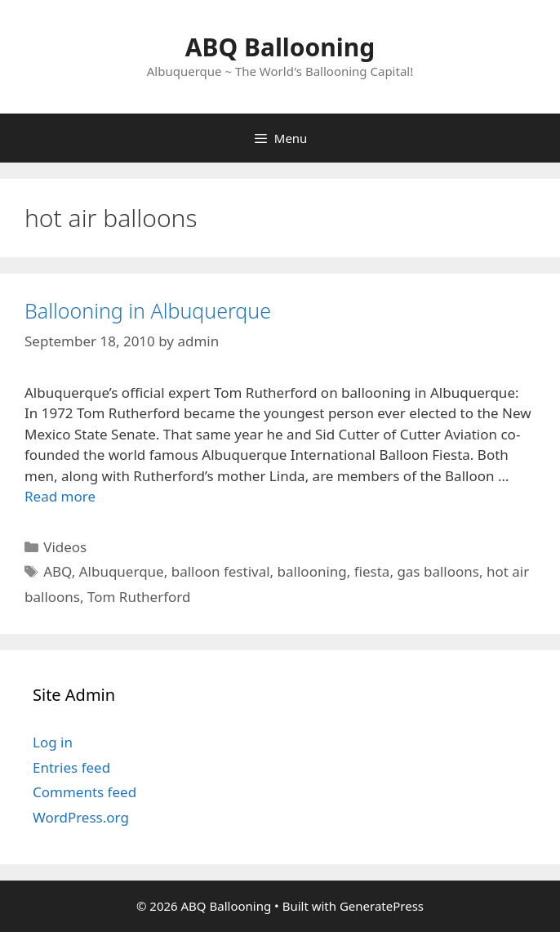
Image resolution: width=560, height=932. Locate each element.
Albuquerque (121, 571)
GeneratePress (382, 906)
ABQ (57, 571)
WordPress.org (81, 817)
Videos (65, 546)
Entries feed (71, 767)
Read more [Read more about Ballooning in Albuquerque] (60, 496)
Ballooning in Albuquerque (147, 310)
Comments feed (84, 792)
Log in (53, 742)
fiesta (372, 571)
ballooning (312, 571)
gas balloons (438, 571)
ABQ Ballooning (280, 47)
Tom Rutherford (138, 596)
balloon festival (220, 571)
